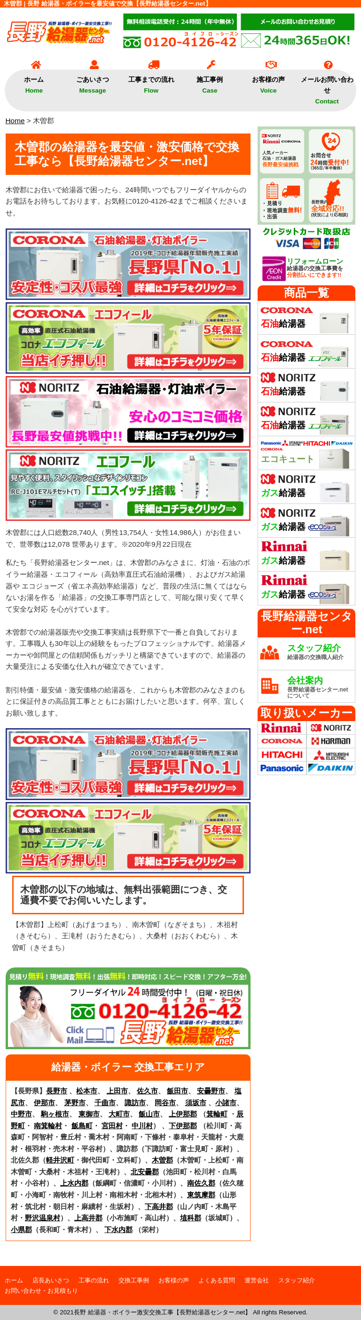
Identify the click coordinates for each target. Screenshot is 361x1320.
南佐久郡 (201, 1183)
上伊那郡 (183, 1114)
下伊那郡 (183, 1126)
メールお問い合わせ (327, 87)
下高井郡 (159, 1206)
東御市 (89, 1114)
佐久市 (147, 1091)
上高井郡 (88, 1218)
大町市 (119, 1114)
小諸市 (225, 1103)
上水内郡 (74, 1183)
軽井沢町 (60, 1160)
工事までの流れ (151, 82)
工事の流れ (93, 1280)
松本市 (86, 1091)
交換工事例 (133, 1280)
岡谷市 (165, 1103)
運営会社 (256, 1280)
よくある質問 (216, 1280)
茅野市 (75, 1103)
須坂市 (195, 1103)
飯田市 (177, 1091)
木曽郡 (162, 1160)
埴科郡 (190, 1218)
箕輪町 (217, 1114)
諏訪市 (135, 1103)
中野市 (21, 1114)
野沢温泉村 (42, 1218)
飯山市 (149, 1114)
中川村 (142, 1126)
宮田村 (112, 1126)
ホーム (34, 82)
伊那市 (44, 1103)
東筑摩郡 (201, 1195)
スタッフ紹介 (296, 1280)
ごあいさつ (92, 82)
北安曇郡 (145, 1172)
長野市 (56, 1091)
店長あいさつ (50, 1280)
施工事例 (209, 82)
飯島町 (82, 1126)
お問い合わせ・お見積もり (41, 1290)
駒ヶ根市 (55, 1114)
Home (15, 121)
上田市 (117, 1091)
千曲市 (105, 1103)
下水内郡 (118, 1230)
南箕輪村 (48, 1126)
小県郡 (21, 1230)
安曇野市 (211, 1091)
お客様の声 (268, 82)
